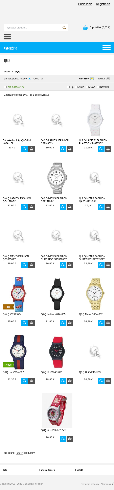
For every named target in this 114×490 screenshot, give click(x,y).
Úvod (7, 71)
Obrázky (84, 78)
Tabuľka (100, 78)
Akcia (81, 87)
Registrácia (103, 4)
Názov (23, 78)
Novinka (104, 87)
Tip (71, 87)
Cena (36, 78)
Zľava (92, 87)
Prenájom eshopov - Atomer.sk (97, 484)
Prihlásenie (85, 4)
